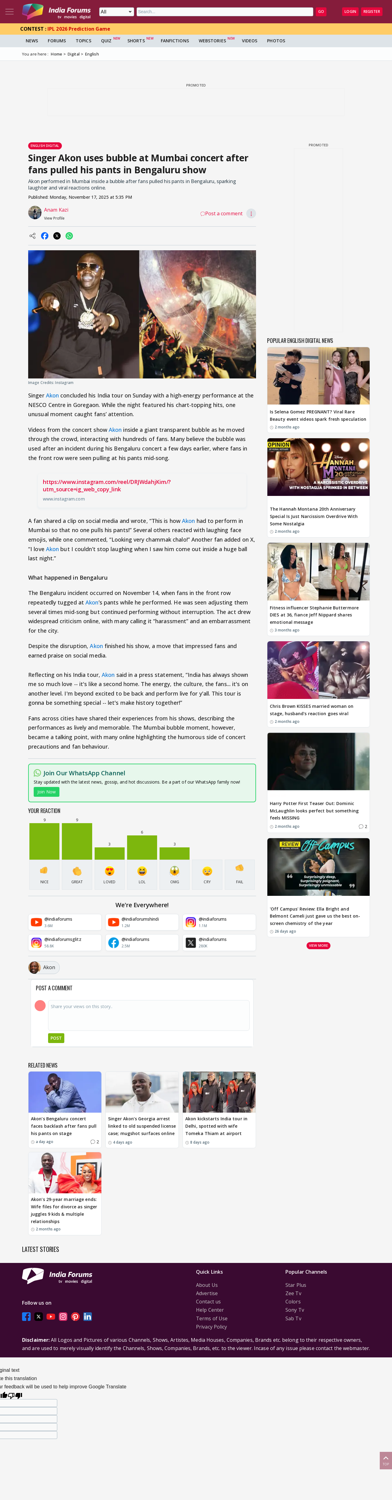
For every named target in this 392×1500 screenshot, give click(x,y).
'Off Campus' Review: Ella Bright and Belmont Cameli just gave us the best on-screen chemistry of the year (315, 916)
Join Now (46, 792)
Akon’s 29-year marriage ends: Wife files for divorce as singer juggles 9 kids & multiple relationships (64, 1210)
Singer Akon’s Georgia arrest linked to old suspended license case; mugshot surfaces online (142, 1126)
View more (318, 945)
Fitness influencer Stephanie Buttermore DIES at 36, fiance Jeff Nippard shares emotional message (314, 615)
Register (372, 11)
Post (56, 1038)
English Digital (45, 145)
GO (321, 11)
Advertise (207, 1293)
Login (350, 11)
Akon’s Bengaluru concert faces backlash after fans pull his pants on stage (63, 1126)
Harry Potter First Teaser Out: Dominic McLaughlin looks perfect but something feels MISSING (314, 810)
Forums (57, 41)
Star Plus (295, 1285)
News (32, 41)
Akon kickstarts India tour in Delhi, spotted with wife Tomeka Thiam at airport (216, 1126)
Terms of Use (212, 1318)
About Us (207, 1285)
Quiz (106, 41)
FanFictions (175, 41)
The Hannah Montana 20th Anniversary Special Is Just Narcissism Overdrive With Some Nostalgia (314, 516)
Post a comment (221, 213)
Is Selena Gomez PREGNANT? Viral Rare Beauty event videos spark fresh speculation (318, 415)
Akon (52, 395)
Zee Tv (293, 1293)
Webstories (212, 41)
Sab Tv (293, 1318)
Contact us (208, 1301)
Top (386, 1460)
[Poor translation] (15, 1395)
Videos (250, 41)
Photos (276, 41)
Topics (83, 41)
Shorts (136, 41)
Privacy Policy (211, 1326)
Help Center (210, 1309)
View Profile (54, 218)
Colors (293, 1301)
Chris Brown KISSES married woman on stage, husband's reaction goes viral (312, 709)
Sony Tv (294, 1309)
